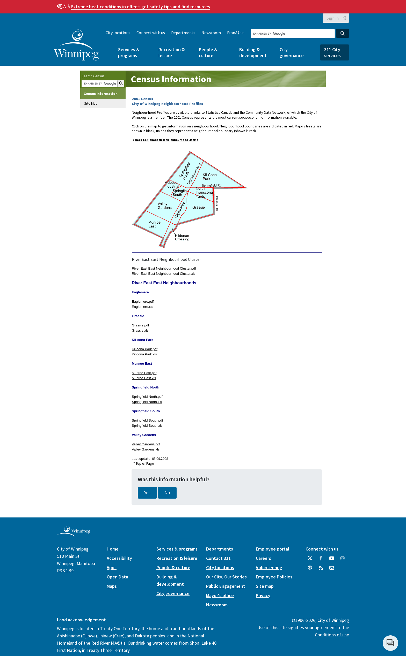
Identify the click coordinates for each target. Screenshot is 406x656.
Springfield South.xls (147, 426)
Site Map (91, 103)
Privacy (263, 595)
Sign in (333, 18)
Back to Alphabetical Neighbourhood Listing (166, 140)
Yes (147, 492)
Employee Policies (274, 577)
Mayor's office (220, 595)
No (167, 492)
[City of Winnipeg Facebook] (320, 560)
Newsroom (211, 32)
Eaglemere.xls (142, 307)
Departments (183, 32)
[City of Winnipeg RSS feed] (320, 570)
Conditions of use (332, 635)
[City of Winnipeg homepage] (73, 535)
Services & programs (128, 52)
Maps (112, 586)
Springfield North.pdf (147, 397)
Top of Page (145, 463)
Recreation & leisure (171, 52)
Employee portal (272, 549)
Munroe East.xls (144, 378)
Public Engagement (225, 586)
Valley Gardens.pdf (146, 444)
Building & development (253, 52)
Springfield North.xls (147, 402)
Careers (263, 558)
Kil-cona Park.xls (144, 354)
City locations (118, 32)
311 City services (332, 52)
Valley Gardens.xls (146, 449)
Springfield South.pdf (147, 420)
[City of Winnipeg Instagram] (342, 560)
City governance (292, 52)
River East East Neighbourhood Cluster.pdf (164, 268)
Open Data (117, 577)
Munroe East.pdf (144, 373)
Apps (112, 567)
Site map (265, 586)
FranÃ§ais (235, 32)
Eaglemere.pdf (143, 301)
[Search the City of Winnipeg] (293, 33)
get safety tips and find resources (140, 7)
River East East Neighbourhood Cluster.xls (163, 274)
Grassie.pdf (140, 325)
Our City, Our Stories (226, 577)
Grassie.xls (140, 330)
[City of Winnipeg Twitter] (310, 560)
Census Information (101, 93)
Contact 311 (218, 558)
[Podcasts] (310, 570)
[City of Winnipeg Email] (331, 570)
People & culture (208, 52)
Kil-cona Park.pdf (144, 349)
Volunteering (269, 567)
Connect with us (150, 32)
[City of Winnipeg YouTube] (331, 560)
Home (113, 549)
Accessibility (119, 558)
